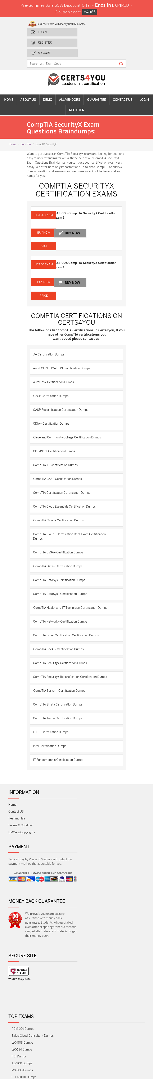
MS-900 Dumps (22, 949)
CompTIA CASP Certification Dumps (59, 466)
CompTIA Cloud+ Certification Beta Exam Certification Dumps (71, 524)
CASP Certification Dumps (52, 383)
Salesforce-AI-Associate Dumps (33, 1004)
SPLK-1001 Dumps (24, 956)
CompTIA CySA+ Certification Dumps (60, 540)
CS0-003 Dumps (23, 983)
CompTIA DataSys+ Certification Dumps (62, 581)
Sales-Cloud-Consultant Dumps (33, 914)
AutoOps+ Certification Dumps (55, 369)
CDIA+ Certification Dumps (53, 411)
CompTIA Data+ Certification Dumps (59, 554)
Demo (47, 89)
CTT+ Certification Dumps (52, 719)
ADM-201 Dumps (23, 907)
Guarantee (96, 89)
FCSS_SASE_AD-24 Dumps (30, 1032)
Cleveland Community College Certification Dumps (69, 425)
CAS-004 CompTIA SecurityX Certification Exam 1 (78, 253)
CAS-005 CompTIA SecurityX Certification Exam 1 (78, 205)
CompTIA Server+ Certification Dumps (61, 678)
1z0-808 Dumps (22, 921)
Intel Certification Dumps (51, 733)
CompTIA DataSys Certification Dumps (61, 567)
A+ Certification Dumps (50, 342)
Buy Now (75, 222)
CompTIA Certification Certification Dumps (63, 480)
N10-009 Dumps (23, 990)
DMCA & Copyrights (21, 820)
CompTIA (26, 133)
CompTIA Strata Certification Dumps (59, 692)
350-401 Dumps (22, 969)
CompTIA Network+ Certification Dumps (62, 609)
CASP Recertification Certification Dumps (62, 397)
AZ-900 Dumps (22, 942)
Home (8, 89)
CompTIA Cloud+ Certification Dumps (60, 508)
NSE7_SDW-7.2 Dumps (27, 1011)
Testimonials (17, 806)
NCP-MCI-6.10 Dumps (26, 1038)
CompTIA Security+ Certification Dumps (62, 650)
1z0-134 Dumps (22, 928)
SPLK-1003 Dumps (24, 962)
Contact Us (122, 89)
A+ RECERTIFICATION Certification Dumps (63, 356)
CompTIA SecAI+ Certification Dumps (60, 636)
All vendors (69, 89)
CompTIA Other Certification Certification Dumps (67, 623)
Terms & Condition (20, 813)
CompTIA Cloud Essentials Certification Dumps (66, 494)
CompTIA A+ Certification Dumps (57, 452)
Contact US (16, 799)
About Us (28, 89)
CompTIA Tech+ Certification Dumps (59, 706)
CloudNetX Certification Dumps (56, 439)
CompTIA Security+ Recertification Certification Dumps (72, 664)
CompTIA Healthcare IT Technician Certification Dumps (72, 595)
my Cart (94, 42)
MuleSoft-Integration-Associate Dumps (38, 1025)
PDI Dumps (19, 935)
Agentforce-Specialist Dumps (31, 1045)
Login (44, 32)
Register (46, 42)
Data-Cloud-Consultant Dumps (32, 1018)
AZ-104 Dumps (21, 976)
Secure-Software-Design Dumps (33, 1052)
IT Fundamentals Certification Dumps (60, 747)
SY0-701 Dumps (22, 997)
